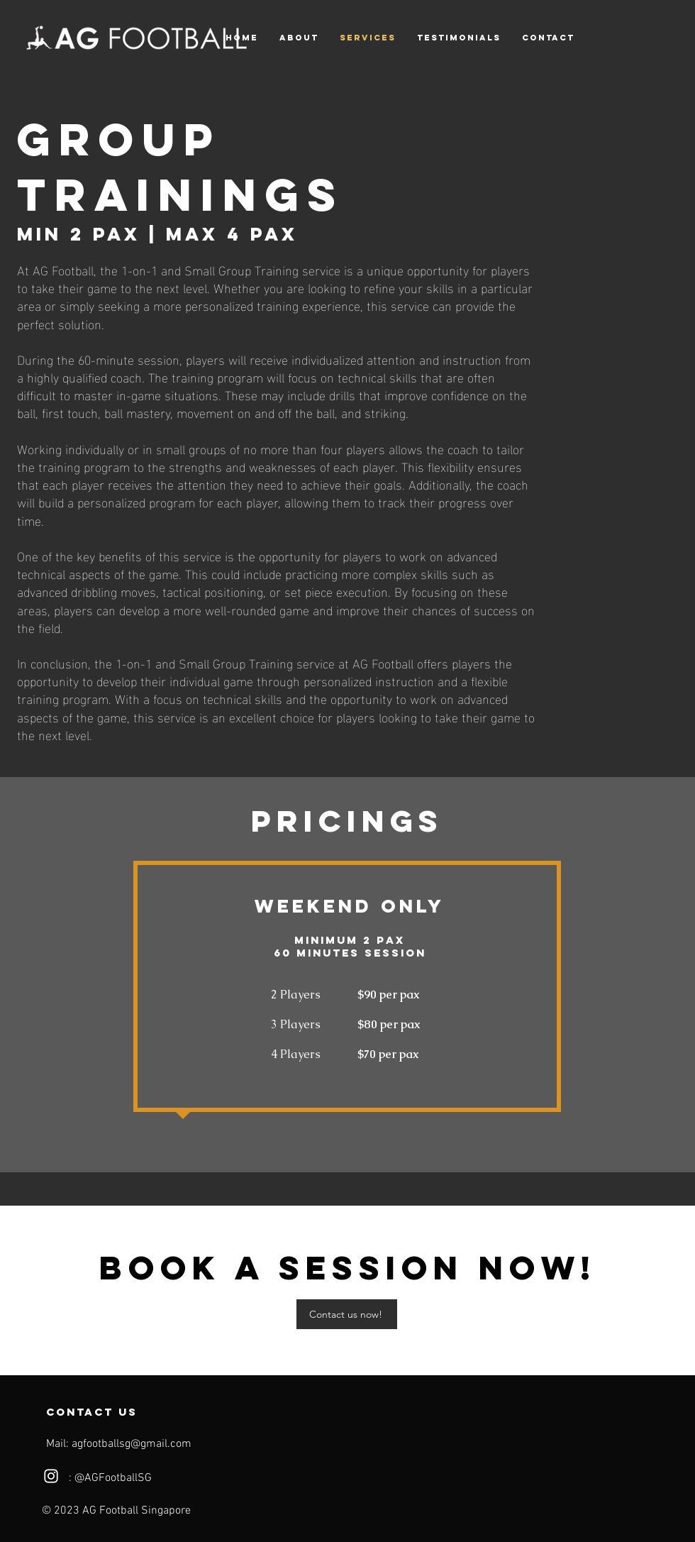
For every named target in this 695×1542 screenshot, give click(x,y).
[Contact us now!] (346, 1314)
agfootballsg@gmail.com (131, 1444)
